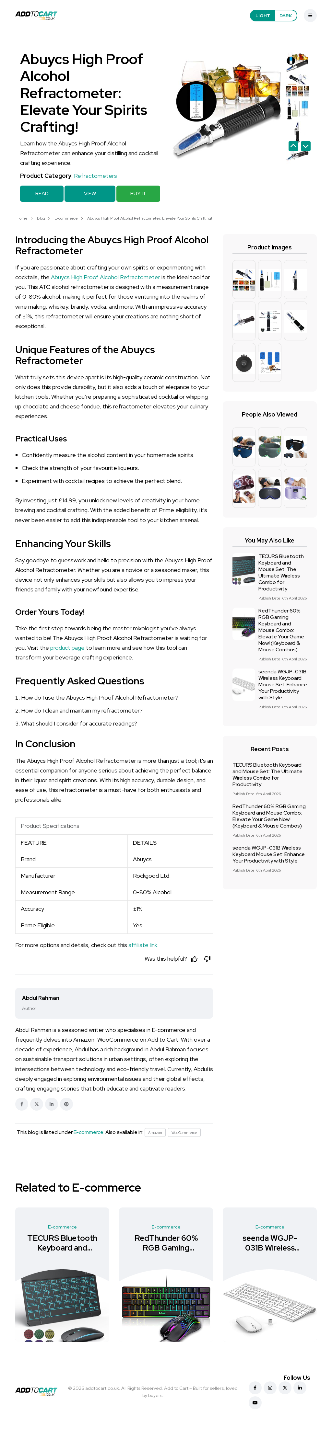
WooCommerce (186, 1133)
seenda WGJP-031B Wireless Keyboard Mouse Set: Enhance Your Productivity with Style (282, 684)
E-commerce (66, 217)
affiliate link (142, 944)
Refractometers (95, 175)
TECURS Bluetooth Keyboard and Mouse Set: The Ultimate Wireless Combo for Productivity (281, 571)
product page (67, 647)
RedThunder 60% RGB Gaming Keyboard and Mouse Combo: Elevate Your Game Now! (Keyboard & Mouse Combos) (281, 629)
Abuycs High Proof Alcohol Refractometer (105, 276)
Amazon (155, 1133)
